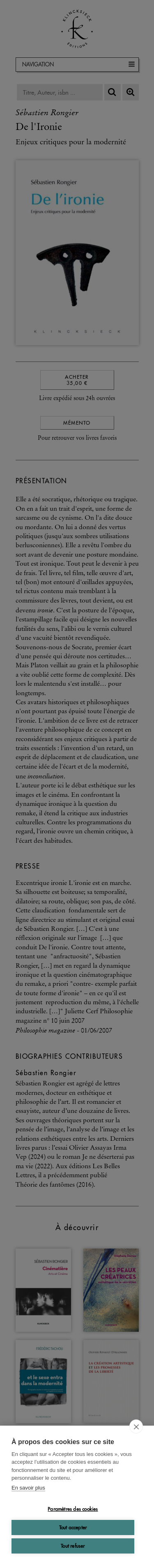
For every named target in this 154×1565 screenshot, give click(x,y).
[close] (136, 1426)
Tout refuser (73, 1546)
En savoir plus (28, 1488)
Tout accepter (73, 1527)
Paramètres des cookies (73, 1509)
